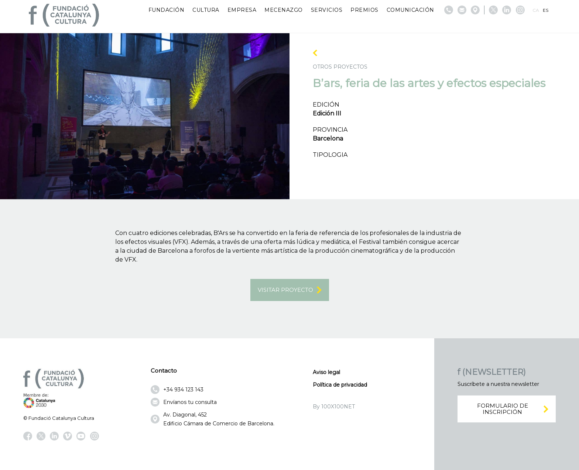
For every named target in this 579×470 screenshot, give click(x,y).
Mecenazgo (283, 10)
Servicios (327, 10)
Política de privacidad (340, 384)
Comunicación (410, 10)
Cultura (205, 10)
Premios (364, 10)
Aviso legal (326, 372)
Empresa (242, 10)
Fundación (166, 10)
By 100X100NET (334, 406)
